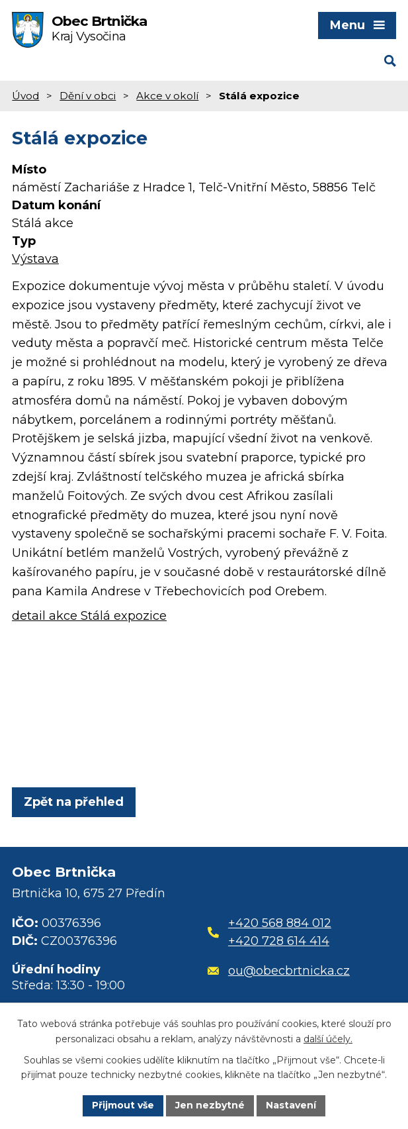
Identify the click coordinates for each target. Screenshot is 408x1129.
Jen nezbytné (210, 1105)
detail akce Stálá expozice (89, 616)
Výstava (35, 259)
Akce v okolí (167, 95)
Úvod (25, 95)
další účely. (328, 1039)
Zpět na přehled (74, 802)
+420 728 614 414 (278, 941)
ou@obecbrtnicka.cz (279, 970)
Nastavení (291, 1105)
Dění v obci (88, 95)
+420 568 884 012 (279, 923)
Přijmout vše (123, 1105)
